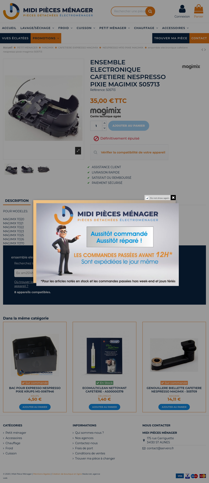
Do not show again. (160, 198)
